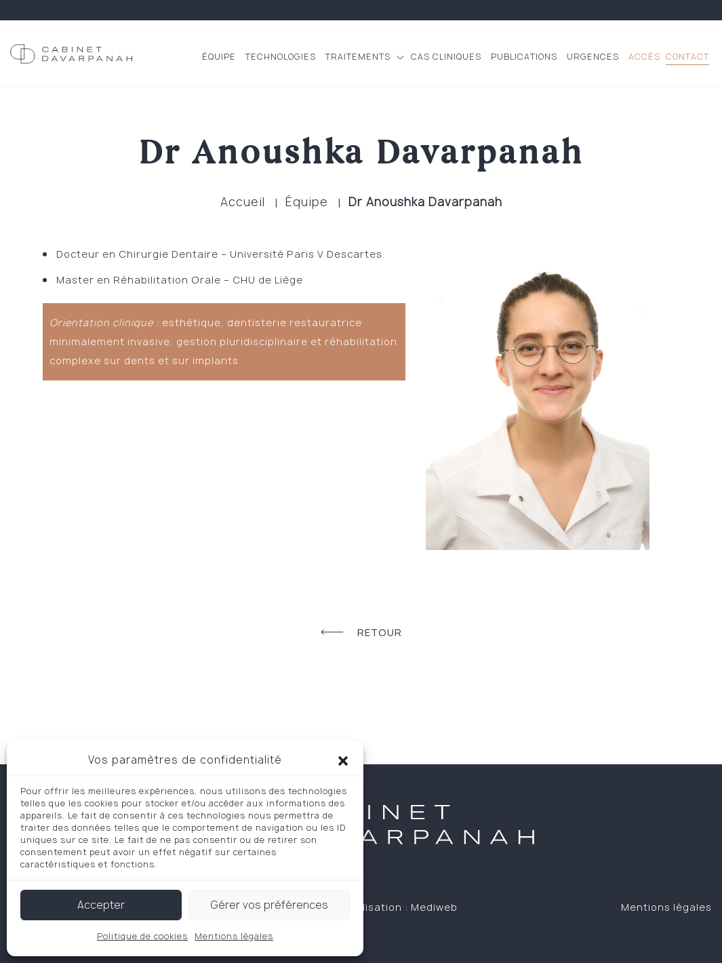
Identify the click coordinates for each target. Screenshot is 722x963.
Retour (361, 632)
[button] (343, 760)
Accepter (101, 905)
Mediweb (434, 907)
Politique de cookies (142, 936)
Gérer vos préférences (269, 905)
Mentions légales (234, 936)
